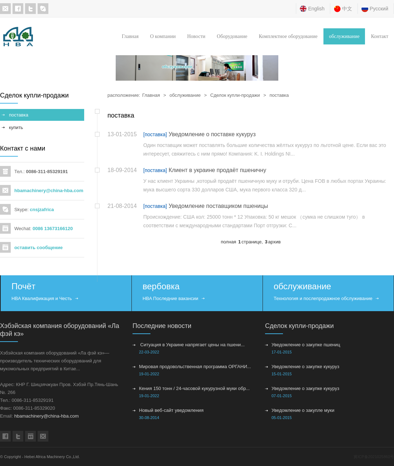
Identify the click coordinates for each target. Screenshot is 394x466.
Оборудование (232, 36)
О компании (163, 36)
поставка (279, 95)
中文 (347, 8)
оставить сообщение (38, 247)
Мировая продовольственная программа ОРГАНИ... (195, 366)
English (316, 8)
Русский (379, 8)
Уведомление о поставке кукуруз (212, 134)
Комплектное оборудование (288, 36)
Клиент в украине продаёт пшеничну (217, 170)
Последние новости (162, 325)
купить (16, 127)
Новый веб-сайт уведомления (171, 410)
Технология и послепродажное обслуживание (323, 298)
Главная (130, 36)
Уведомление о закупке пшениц (306, 344)
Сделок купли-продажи (235, 95)
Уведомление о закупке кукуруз (305, 366)
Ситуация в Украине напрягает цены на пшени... (192, 344)
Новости (196, 36)
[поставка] (155, 134)
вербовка (161, 286)
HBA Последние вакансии (170, 298)
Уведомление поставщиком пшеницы (218, 206)
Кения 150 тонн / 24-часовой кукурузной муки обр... (194, 388)
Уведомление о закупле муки (303, 410)
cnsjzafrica (42, 209)
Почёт (23, 286)
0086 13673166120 (53, 228)
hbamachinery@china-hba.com (48, 190)
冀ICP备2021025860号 (374, 457)
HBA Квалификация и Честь (41, 298)
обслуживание (344, 36)
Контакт (379, 36)
